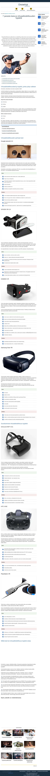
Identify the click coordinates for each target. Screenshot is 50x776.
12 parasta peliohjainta (6, 737)
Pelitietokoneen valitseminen (29, 761)
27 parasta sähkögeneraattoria (8, 128)
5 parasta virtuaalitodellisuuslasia (9, 130)
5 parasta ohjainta (18, 737)
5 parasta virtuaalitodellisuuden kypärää (10, 133)
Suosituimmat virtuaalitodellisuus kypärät (9, 81)
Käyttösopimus (34, 771)
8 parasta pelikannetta (6, 760)
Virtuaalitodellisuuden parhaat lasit (7, 80)
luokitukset (22, 10)
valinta (16, 10)
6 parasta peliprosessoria (18, 749)
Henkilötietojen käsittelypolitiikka (42, 771)
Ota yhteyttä (28, 771)
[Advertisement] (19, 26)
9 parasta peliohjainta (18, 760)
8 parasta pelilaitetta (29, 748)
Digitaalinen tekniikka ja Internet (10, 13)
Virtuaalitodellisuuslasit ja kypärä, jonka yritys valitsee (11, 78)
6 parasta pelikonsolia (6, 748)
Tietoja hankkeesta (31, 10)
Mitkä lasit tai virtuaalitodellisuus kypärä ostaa (9, 83)
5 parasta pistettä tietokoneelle (29, 738)
